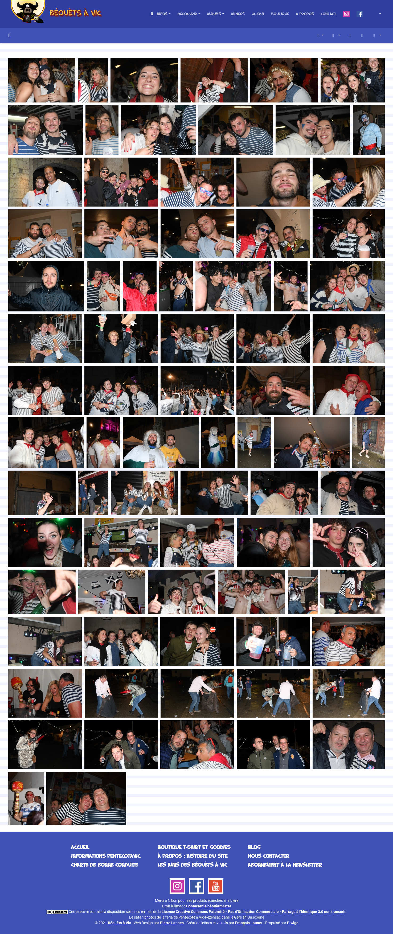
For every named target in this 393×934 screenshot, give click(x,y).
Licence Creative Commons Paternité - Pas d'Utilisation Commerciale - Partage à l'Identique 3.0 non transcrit (254, 912)
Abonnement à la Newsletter (285, 864)
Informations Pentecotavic (105, 856)
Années (238, 13)
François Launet (249, 923)
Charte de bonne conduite (104, 864)
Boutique (280, 13)
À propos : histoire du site (192, 856)
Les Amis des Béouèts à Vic (192, 864)
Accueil (9, 35)
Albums (214, 13)
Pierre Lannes (172, 923)
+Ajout (258, 13)
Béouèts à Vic (119, 923)
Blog (254, 847)
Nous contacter (268, 856)
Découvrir (187, 13)
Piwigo (292, 923)
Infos (162, 13)
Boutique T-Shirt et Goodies (194, 847)
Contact (328, 13)
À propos (305, 13)
